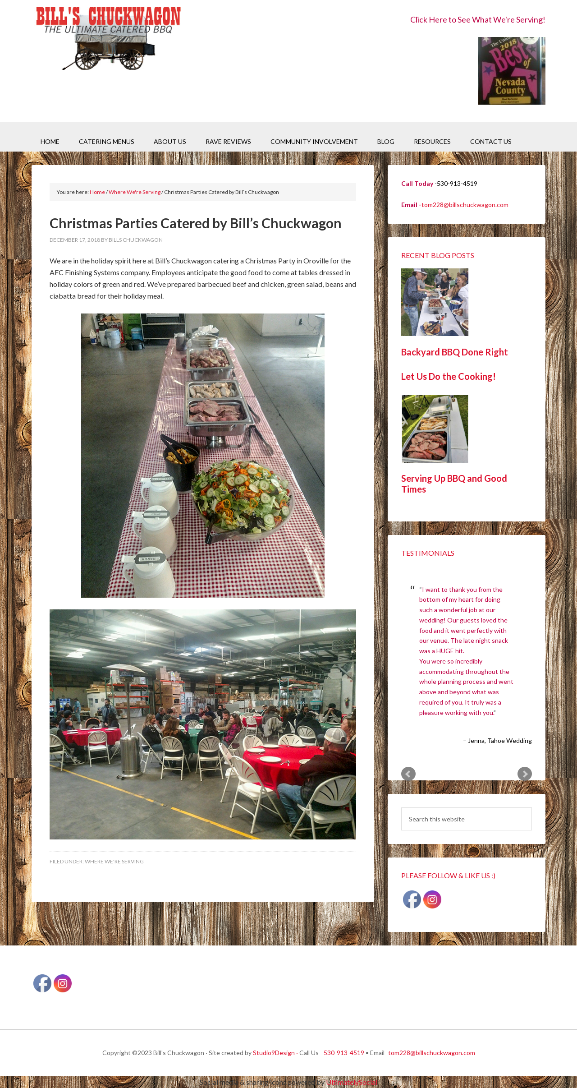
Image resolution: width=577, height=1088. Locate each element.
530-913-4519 (344, 1052)
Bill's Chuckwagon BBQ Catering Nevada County (108, 39)
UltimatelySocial (351, 1082)
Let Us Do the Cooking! (448, 376)
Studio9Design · (275, 1052)
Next (524, 774)
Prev (408, 774)
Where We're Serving (114, 861)
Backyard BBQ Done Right (454, 351)
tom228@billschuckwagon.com (464, 204)
